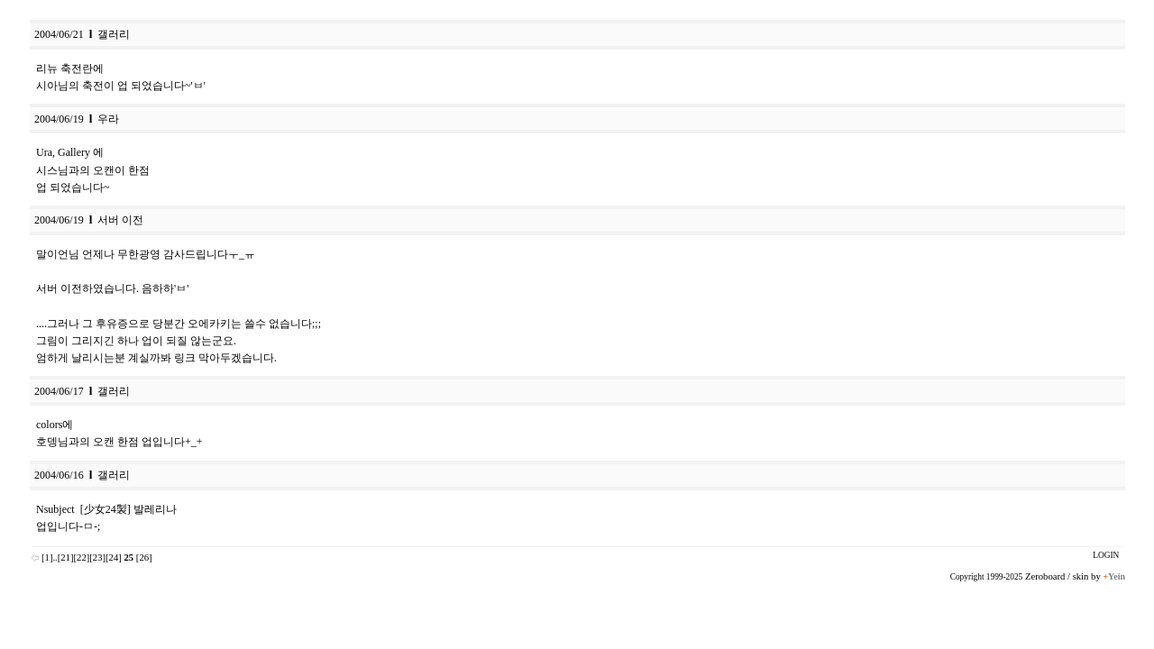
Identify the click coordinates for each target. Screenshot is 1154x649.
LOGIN (1106, 555)
